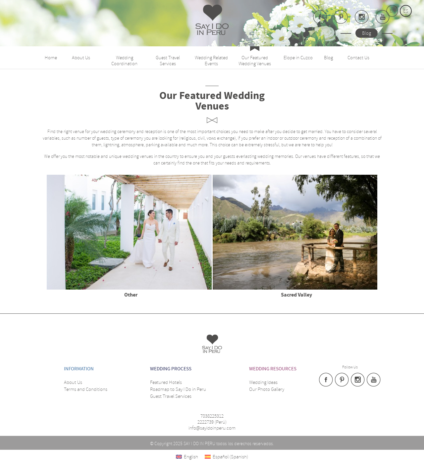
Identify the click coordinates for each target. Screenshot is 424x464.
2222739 (205, 422)
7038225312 (212, 416)
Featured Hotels (166, 382)
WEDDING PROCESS (170, 369)
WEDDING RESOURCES (272, 369)
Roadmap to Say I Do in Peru (178, 389)
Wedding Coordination (124, 61)
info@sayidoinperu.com (212, 428)
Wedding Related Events (211, 61)
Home (51, 58)
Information (79, 369)
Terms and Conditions (85, 389)
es (405, 11)
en (392, 11)
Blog (366, 33)
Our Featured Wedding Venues (254, 61)
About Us (81, 58)
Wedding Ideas (263, 382)
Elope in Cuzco (298, 58)
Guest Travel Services (168, 61)
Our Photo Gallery (266, 389)
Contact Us (358, 58)
